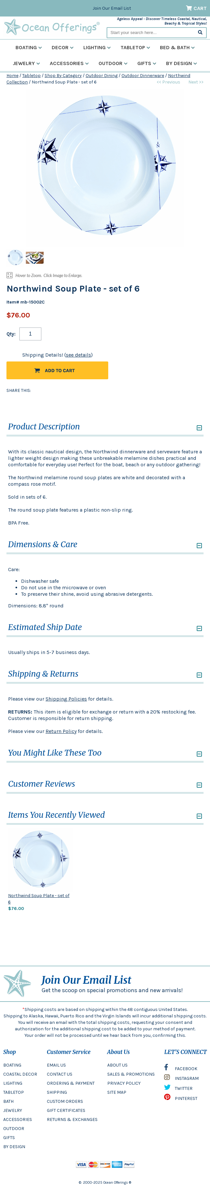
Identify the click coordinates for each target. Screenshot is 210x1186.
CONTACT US (59, 1074)
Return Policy (61, 731)
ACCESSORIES (17, 1119)
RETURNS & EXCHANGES (72, 1119)
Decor (63, 47)
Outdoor (113, 63)
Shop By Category (63, 75)
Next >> (196, 82)
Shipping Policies (66, 699)
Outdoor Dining (102, 75)
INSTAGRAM (181, 1079)
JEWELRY (12, 1110)
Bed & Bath (177, 47)
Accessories (69, 63)
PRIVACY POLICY (124, 1083)
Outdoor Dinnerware (142, 75)
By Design (181, 63)
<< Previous (168, 82)
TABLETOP (13, 1092)
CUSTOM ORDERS (65, 1101)
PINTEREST (180, 1098)
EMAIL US (56, 1065)
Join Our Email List (112, 8)
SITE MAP (116, 1092)
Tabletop (135, 47)
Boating (29, 47)
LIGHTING (12, 1083)
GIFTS (9, 1137)
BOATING (12, 1065)
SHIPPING (57, 1092)
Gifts (146, 63)
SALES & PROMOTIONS (131, 1074)
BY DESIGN (14, 1146)
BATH (8, 1101)
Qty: (11, 334)
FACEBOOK (180, 1069)
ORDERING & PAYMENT (71, 1083)
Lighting (97, 47)
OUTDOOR (13, 1128)
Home (12, 75)
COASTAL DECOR (20, 1074)
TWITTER (178, 1089)
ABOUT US (117, 1065)
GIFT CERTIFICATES (66, 1110)
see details (78, 355)
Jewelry (26, 63)
